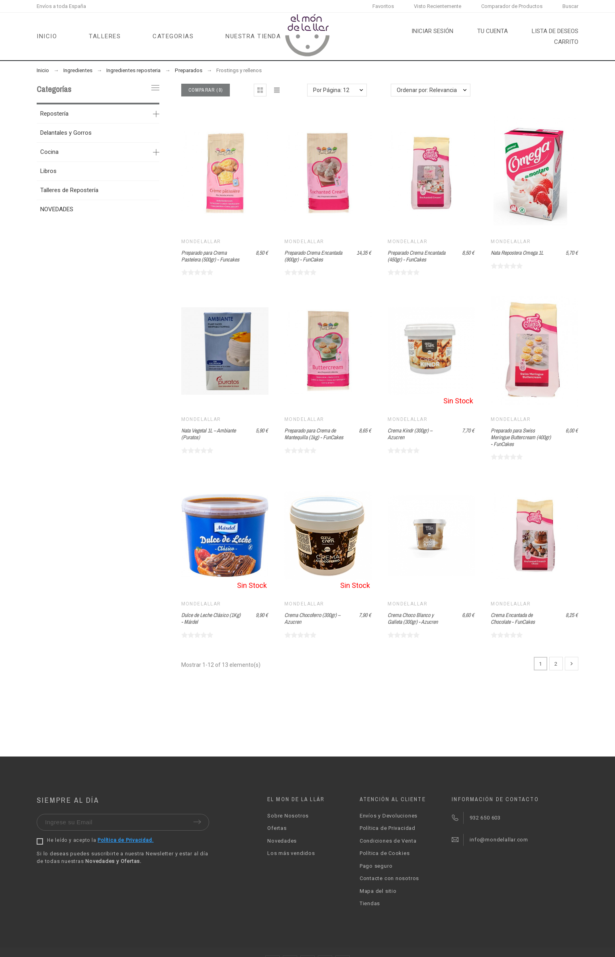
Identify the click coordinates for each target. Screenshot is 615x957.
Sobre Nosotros (288, 816)
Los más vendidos (291, 853)
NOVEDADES (56, 209)
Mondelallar (201, 241)
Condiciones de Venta (388, 841)
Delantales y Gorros (66, 132)
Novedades (282, 841)
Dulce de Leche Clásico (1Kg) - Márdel (211, 618)
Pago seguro (376, 866)
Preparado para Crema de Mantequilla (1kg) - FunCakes (313, 434)
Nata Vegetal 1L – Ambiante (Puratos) (208, 434)
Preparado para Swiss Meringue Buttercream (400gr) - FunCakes (521, 437)
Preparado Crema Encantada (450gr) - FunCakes (416, 256)
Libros (48, 171)
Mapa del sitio (378, 891)
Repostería (54, 113)
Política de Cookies (385, 853)
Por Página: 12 (331, 90)
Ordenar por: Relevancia (427, 90)
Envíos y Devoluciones (388, 816)
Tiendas (370, 903)
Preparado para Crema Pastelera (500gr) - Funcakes (210, 256)
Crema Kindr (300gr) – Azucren (410, 434)
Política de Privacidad (387, 828)
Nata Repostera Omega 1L (517, 252)
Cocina (49, 151)
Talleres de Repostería (69, 190)
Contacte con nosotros (389, 878)
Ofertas (276, 828)
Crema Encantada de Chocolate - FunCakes (513, 618)
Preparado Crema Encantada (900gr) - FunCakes (313, 256)
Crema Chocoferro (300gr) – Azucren (312, 618)
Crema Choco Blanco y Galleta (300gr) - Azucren (413, 618)
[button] (260, 90)
